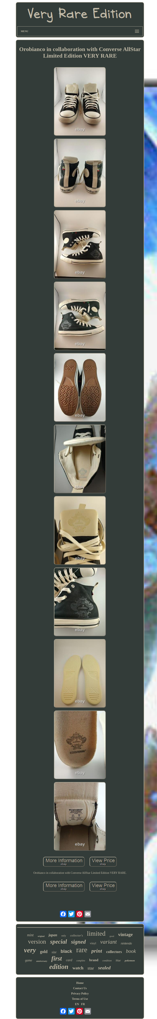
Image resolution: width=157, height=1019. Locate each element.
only (63, 935)
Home (80, 982)
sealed (104, 967)
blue (118, 960)
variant (108, 942)
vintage (125, 934)
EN (77, 1004)
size (54, 952)
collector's (76, 935)
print (96, 951)
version (37, 941)
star (90, 968)
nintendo (126, 943)
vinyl (93, 943)
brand (93, 960)
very (30, 950)
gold (44, 951)
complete (80, 960)
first (56, 958)
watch (77, 967)
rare (81, 950)
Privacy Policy (80, 993)
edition (58, 966)
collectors (114, 952)
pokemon (130, 960)
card (69, 960)
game (28, 960)
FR (83, 1004)
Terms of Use (80, 998)
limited (96, 933)
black (66, 951)
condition (107, 960)
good (112, 936)
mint (30, 935)
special (58, 941)
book (131, 951)
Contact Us (80, 988)
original (41, 936)
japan (53, 935)
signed (78, 942)
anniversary (41, 961)
